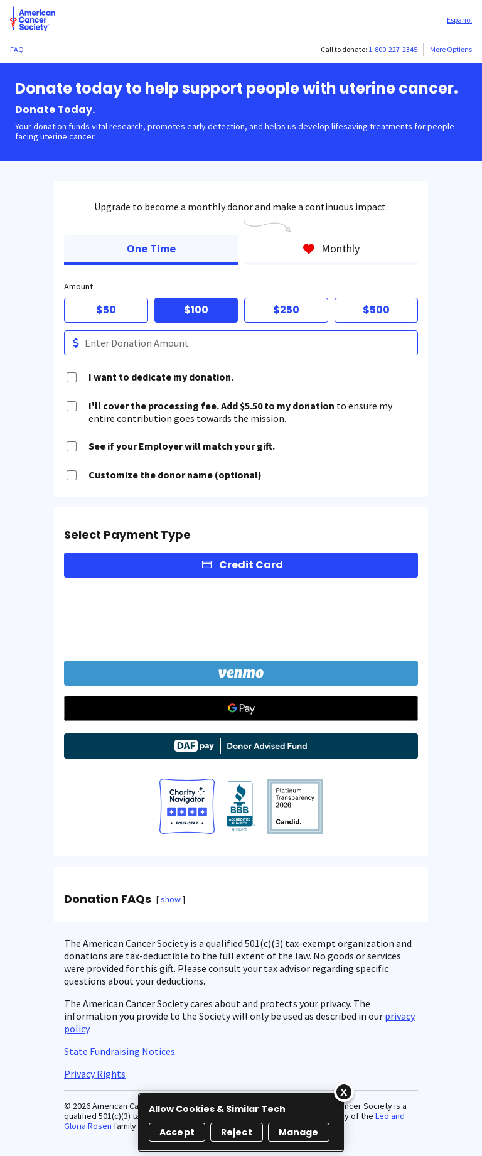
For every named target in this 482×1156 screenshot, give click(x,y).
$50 (106, 310)
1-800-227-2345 (392, 49)
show (171, 899)
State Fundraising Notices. (120, 1051)
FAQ (17, 49)
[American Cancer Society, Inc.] (295, 807)
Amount (78, 286)
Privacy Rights (95, 1073)
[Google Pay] (241, 708)
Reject (236, 1132)
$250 (286, 310)
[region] (241, 1122)
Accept (177, 1132)
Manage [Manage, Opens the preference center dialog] (299, 1132)
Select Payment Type (127, 535)
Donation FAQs (107, 899)
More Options (451, 49)
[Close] (344, 1092)
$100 (196, 310)
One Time (151, 248)
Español (459, 19)
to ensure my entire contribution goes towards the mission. (240, 411)
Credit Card (251, 565)
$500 (376, 310)
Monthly (331, 248)
